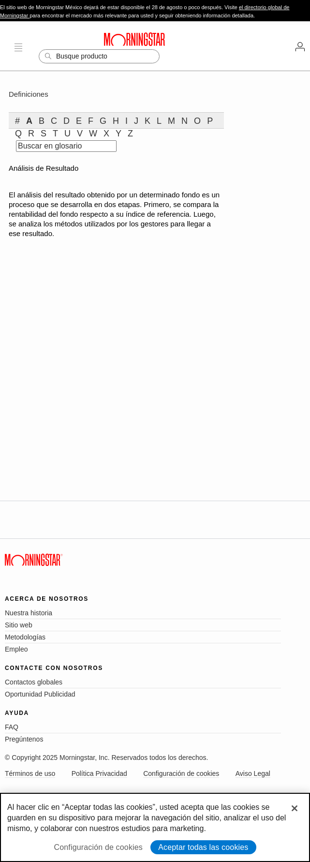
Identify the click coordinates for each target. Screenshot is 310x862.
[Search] (99, 56)
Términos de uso (30, 773)
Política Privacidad (99, 773)
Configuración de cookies (181, 773)
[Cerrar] (294, 808)
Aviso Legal (253, 773)
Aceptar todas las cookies (203, 847)
